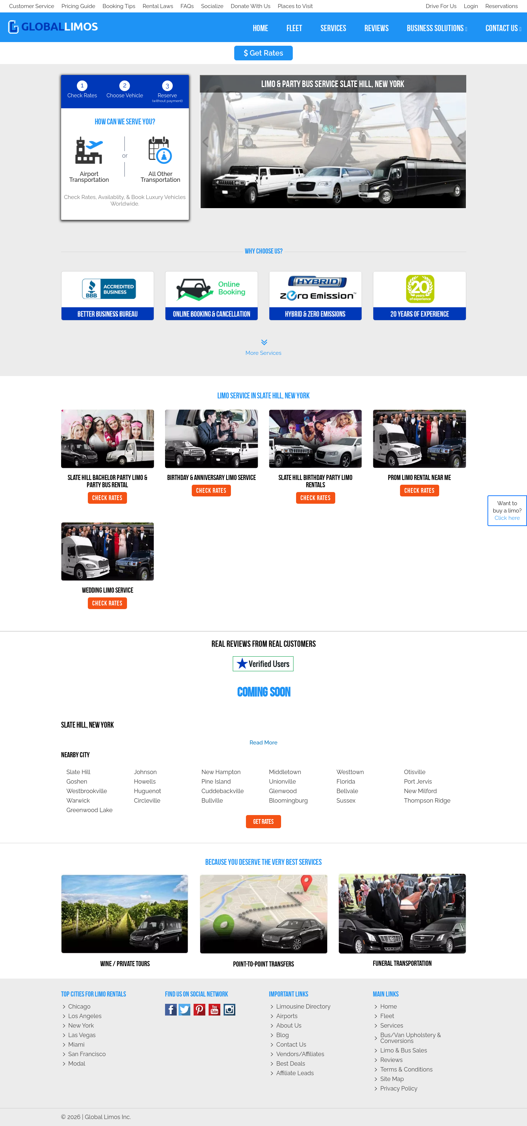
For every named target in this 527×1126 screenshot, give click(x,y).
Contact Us (291, 1044)
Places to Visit (160, 6)
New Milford (420, 791)
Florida (346, 781)
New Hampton (221, 772)
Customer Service (31, 6)
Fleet (387, 1016)
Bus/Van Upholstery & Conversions (410, 1038)
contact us (504, 28)
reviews (377, 28)
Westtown (350, 772)
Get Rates (263, 53)
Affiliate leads (295, 1073)
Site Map (392, 1079)
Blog (282, 1035)
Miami (76, 1044)
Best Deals (290, 1063)
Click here (507, 518)
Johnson (145, 772)
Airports (287, 1016)
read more (263, 742)
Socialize (74, 6)
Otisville (415, 772)
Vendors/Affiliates (300, 1054)
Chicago (79, 1006)
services (333, 28)
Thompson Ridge (427, 800)
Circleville (147, 800)
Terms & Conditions (406, 1069)
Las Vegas (82, 1035)
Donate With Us (114, 6)
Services (391, 1025)
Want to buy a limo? (507, 510)
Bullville (212, 800)
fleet (294, 28)
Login (469, 6)
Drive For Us (438, 6)
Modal (76, 1063)
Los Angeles (85, 1016)
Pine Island (216, 781)
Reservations (501, 6)
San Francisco (87, 1054)
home (260, 28)
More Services (263, 347)
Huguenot (147, 791)
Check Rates (107, 498)
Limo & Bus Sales (403, 1050)
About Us (289, 1025)
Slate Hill (78, 772)
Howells (145, 781)
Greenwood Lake (90, 810)
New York (81, 1025)
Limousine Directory (303, 1006)
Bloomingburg (288, 800)
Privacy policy (399, 1088)
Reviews (391, 1059)
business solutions (437, 28)
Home (388, 1006)
